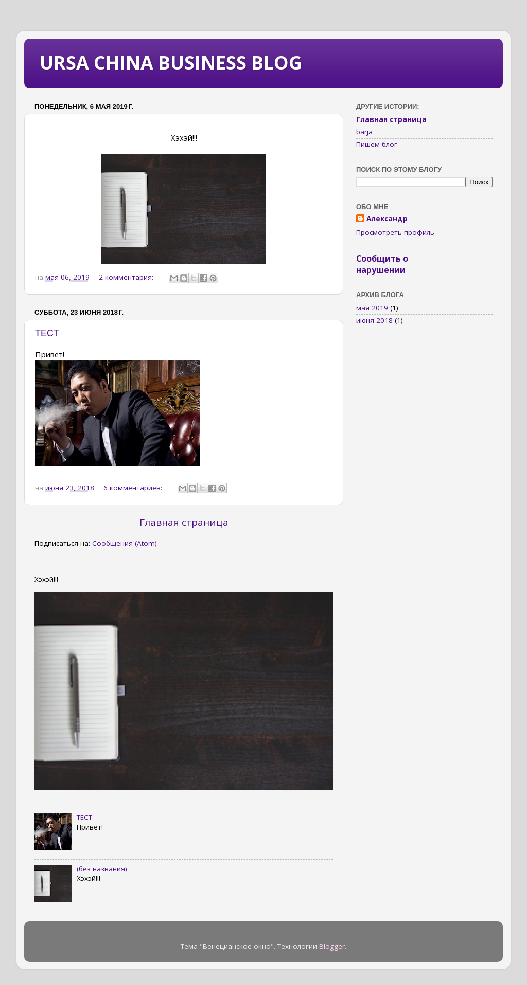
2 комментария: (127, 277)
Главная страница (184, 522)
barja (364, 131)
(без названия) (102, 868)
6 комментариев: (133, 487)
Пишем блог (376, 144)
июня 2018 (374, 320)
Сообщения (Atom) (124, 543)
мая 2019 (372, 308)
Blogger (332, 946)
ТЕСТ (47, 333)
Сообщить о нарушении (382, 264)
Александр (387, 218)
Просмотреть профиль (395, 232)
